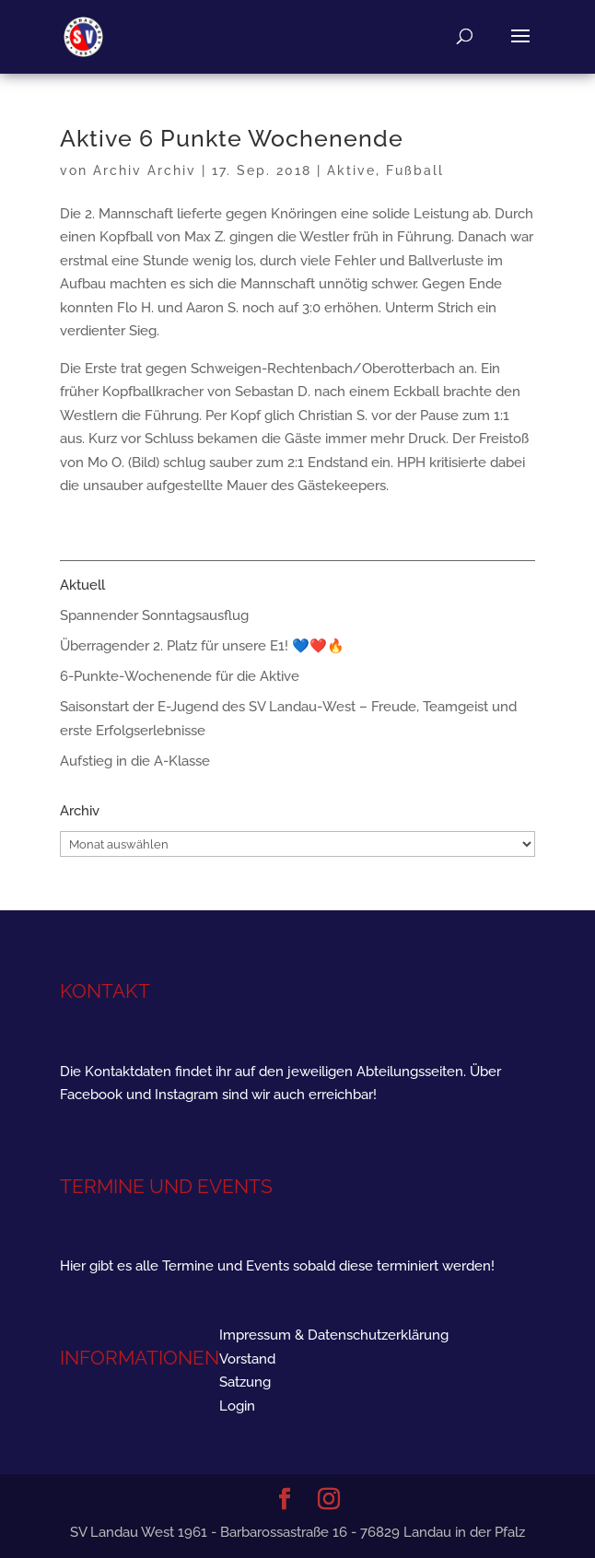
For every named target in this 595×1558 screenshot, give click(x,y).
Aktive (351, 170)
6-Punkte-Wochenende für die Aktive (179, 676)
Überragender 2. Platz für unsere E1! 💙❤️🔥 (202, 646)
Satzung (245, 1382)
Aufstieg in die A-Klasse (135, 761)
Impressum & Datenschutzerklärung (334, 1335)
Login (237, 1406)
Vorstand (247, 1359)
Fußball (415, 170)
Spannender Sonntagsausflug (154, 615)
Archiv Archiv (144, 170)
